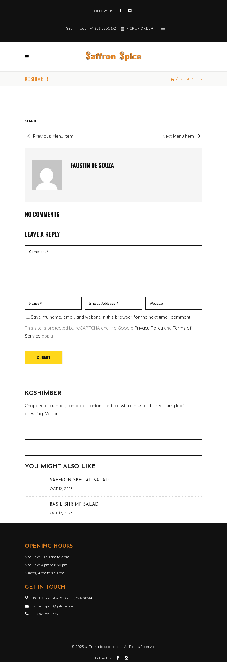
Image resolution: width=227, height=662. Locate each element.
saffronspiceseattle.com (104, 646)
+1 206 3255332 (103, 28)
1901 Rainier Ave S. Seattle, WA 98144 (62, 598)
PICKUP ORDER (140, 28)
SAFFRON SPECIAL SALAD (79, 480)
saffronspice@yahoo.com (53, 606)
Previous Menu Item (49, 136)
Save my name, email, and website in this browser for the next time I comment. (111, 317)
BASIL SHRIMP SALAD (74, 504)
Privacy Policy (148, 328)
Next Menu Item (182, 136)
